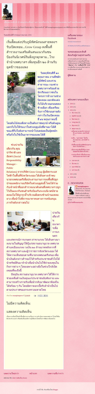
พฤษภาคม (75, 128)
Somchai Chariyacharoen (74, 41)
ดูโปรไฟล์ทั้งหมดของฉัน (75, 202)
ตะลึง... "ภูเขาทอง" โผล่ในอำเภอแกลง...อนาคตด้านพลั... (80, 139)
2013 (71, 107)
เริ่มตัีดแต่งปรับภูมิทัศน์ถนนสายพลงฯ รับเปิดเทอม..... (81, 145)
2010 (71, 177)
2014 (71, 104)
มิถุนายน (75, 125)
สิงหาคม (74, 119)
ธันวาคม (75, 113)
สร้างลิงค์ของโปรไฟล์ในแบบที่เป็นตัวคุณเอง (79, 45)
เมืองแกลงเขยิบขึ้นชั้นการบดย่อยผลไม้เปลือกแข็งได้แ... (80, 150)
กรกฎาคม (75, 122)
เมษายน (74, 160)
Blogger (55, 389)
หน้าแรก (33, 373)
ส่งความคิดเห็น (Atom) (19, 378)
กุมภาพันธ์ (75, 167)
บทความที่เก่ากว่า (56, 373)
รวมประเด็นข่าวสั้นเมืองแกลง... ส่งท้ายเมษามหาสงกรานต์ (81, 155)
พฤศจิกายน (75, 116)
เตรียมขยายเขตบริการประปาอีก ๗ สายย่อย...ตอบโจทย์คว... (80, 133)
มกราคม (74, 170)
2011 (71, 174)
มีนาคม (74, 163)
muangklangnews (83, 186)
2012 (71, 110)
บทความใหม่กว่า (11, 373)
